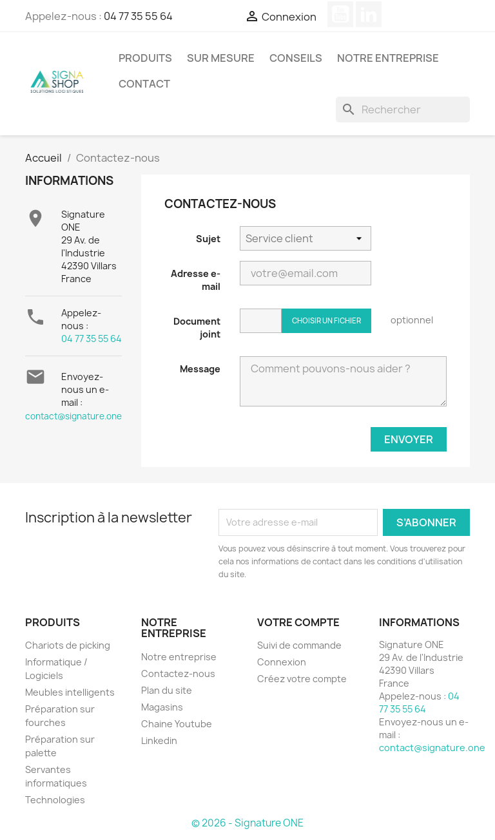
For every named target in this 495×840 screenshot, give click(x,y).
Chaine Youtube (176, 724)
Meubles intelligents (70, 692)
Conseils (295, 58)
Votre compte (298, 622)
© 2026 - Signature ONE (247, 823)
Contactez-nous (178, 673)
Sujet (208, 239)
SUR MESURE (221, 58)
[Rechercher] (403, 109)
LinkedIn (369, 14)
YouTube (340, 14)
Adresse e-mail (195, 279)
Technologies (55, 800)
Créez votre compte (302, 679)
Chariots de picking (67, 645)
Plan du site (166, 690)
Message (200, 369)
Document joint (196, 327)
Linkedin (159, 740)
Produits (145, 58)
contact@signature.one (73, 416)
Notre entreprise (388, 58)
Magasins (162, 707)
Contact (144, 84)
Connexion (281, 662)
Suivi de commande (299, 645)
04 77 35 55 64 (138, 16)
